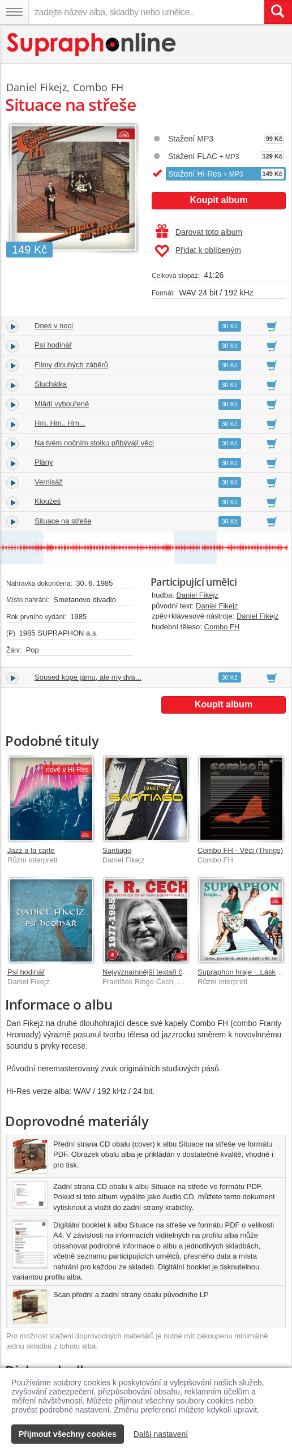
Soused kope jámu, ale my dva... (88, 677)
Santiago (116, 850)
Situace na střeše (63, 521)
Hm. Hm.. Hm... (60, 423)
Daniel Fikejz (197, 595)
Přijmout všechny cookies (68, 1434)
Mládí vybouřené (62, 404)
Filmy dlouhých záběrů (71, 364)
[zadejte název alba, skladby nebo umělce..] (146, 12)
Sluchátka (51, 384)
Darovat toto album (199, 232)
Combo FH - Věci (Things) (240, 850)
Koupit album (218, 200)
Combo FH (222, 627)
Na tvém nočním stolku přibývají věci (94, 443)
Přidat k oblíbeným (197, 251)
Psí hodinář (53, 345)
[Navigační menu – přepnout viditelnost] (14, 12)
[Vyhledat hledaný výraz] (278, 12)
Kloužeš (48, 501)
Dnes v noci (54, 325)
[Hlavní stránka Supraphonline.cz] (92, 44)
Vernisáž (49, 482)
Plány (44, 462)
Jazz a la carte (31, 850)
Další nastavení (161, 1434)
